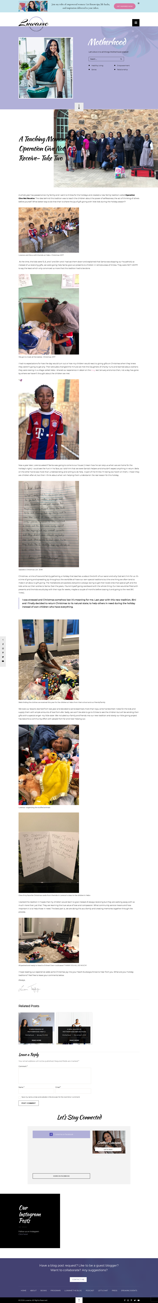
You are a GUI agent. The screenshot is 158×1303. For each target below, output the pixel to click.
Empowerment (123, 66)
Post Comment (29, 1103)
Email (58, 1087)
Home (23, 1291)
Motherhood (29, 1035)
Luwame (27, 1300)
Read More (36, 1040)
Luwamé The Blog (73, 1291)
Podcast (90, 1291)
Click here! (23, 1234)
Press (114, 1291)
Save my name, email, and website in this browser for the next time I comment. (51, 1097)
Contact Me (78, 1279)
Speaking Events (129, 1291)
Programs (56, 1291)
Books (44, 1291)
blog (93, 370)
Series (93, 70)
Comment (23, 1066)
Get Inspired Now (125, 6)
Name (21, 1087)
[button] (135, 22)
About (33, 1291)
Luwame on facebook (61, 1134)
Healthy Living (97, 66)
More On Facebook (61, 1176)
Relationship (122, 70)
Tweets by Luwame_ (102, 1157)
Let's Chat (108, 1149)
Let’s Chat (103, 1291)
